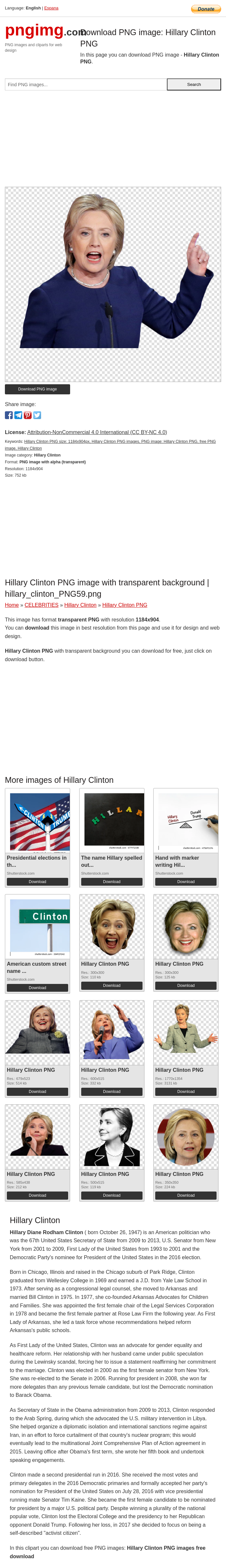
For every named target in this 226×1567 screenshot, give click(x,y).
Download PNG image (37, 389)
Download (37, 881)
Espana (51, 8)
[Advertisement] (113, 141)
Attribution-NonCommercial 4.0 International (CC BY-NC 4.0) (97, 432)
